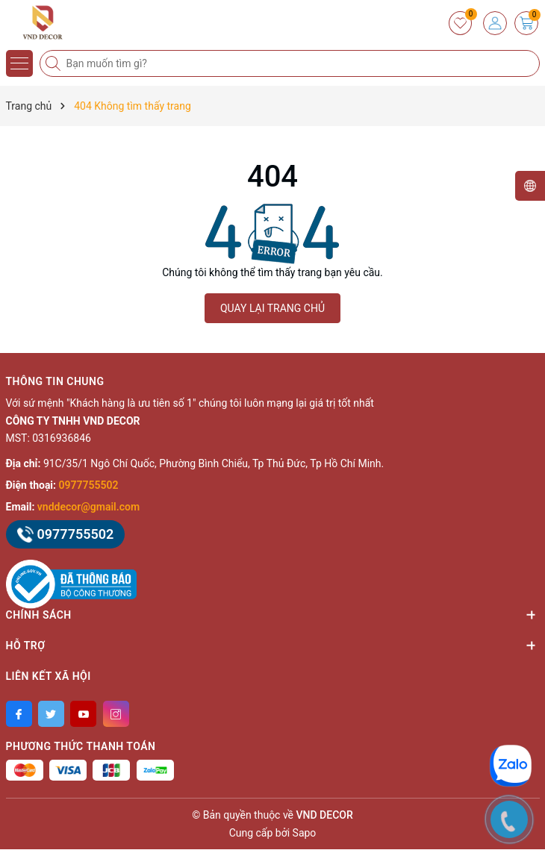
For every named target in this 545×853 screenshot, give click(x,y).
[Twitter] (51, 714)
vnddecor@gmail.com (88, 507)
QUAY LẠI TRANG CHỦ (272, 308)
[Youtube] (83, 714)
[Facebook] (19, 714)
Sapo (305, 833)
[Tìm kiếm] (54, 63)
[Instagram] (116, 714)
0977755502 (89, 485)
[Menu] (19, 63)
